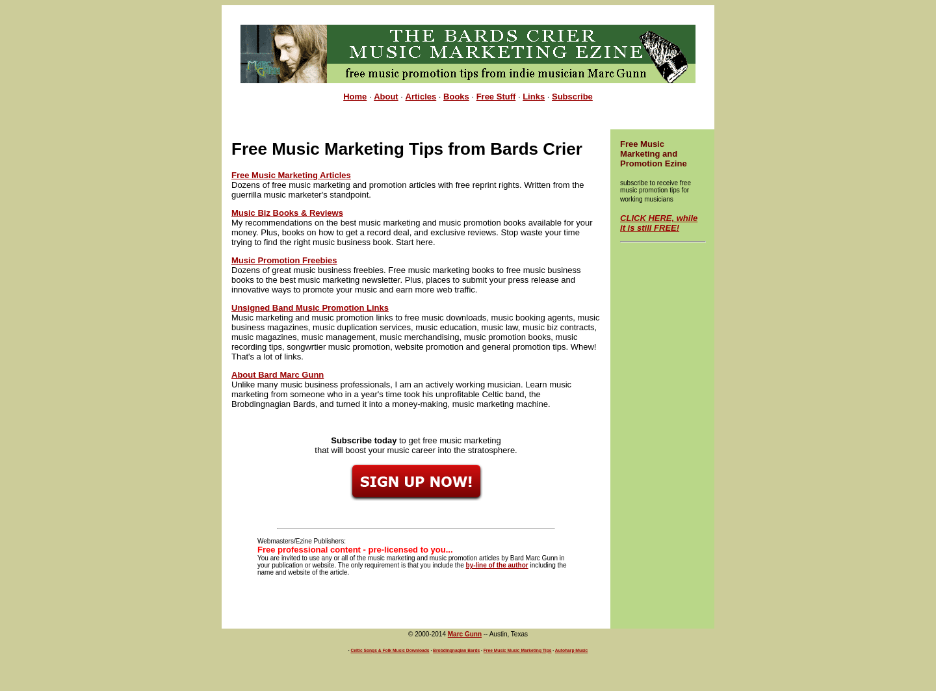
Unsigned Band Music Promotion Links (310, 308)
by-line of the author (497, 565)
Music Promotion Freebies (284, 260)
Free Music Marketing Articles (291, 175)
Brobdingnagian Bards (456, 650)
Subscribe (572, 96)
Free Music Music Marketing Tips (518, 650)
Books (456, 96)
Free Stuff (496, 96)
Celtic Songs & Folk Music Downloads (389, 650)
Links (534, 96)
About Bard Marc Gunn (277, 375)
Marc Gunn (465, 634)
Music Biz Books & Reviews (287, 213)
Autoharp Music (571, 650)
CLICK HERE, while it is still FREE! (658, 223)
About (386, 96)
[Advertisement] (468, 20)
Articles (421, 96)
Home (355, 96)
